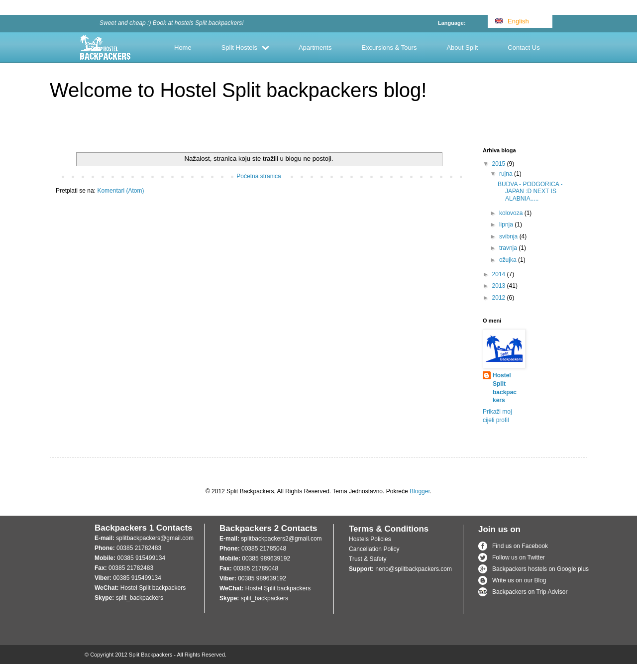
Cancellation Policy (374, 549)
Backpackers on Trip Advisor (529, 591)
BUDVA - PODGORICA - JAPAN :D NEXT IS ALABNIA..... (530, 191)
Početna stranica (258, 176)
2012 (499, 297)
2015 (499, 163)
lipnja (507, 224)
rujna (506, 173)
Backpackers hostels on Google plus (540, 568)
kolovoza (512, 213)
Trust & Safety (368, 558)
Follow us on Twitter (518, 557)
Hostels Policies (370, 539)
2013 (499, 285)
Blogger (420, 491)
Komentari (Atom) (120, 190)
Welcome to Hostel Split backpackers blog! (238, 90)
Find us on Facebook (520, 546)
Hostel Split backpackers (505, 388)
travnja (509, 247)
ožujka (508, 259)
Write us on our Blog (519, 580)
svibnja (509, 236)
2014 (499, 274)
